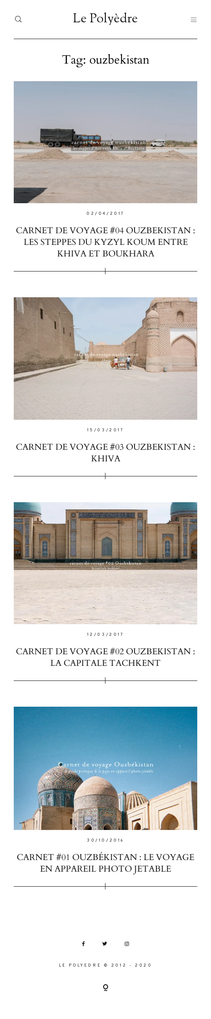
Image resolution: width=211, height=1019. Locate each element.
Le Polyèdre (105, 19)
